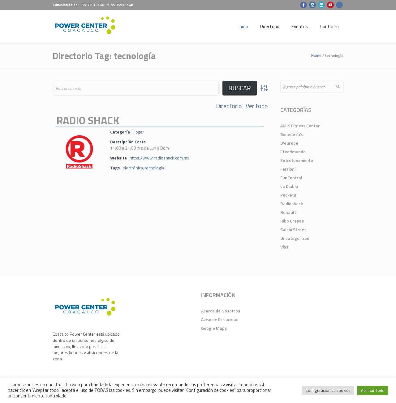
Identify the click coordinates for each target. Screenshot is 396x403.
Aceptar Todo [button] (373, 390)
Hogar (138, 132)
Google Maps (214, 328)
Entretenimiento (296, 160)
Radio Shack (87, 120)
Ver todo (257, 106)
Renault (288, 212)
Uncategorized (294, 238)
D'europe (289, 143)
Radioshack (291, 203)
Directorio (229, 106)
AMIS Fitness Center (300, 125)
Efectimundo (293, 151)
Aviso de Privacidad (220, 319)
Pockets (288, 195)
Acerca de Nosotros (220, 311)
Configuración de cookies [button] (328, 390)
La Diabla (289, 186)
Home (316, 55)
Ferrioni (287, 169)
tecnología (154, 167)
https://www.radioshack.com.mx (159, 158)
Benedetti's (291, 134)
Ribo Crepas (292, 221)
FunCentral (291, 177)
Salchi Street (293, 229)
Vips (284, 247)
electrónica (133, 167)
